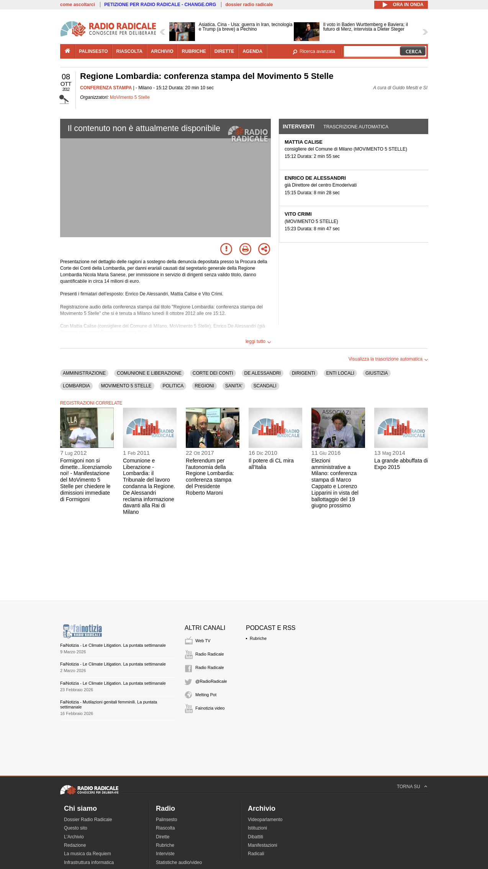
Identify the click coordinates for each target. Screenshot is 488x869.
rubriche (194, 51)
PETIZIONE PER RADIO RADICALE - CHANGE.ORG (160, 4)
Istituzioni (257, 828)
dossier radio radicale (249, 4)
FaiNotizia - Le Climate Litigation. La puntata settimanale (113, 645)
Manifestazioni (262, 845)
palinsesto (93, 51)
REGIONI (204, 386)
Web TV (202, 640)
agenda (252, 51)
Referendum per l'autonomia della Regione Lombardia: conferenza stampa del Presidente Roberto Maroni (210, 476)
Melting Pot (205, 694)
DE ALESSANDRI (262, 373)
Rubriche (258, 638)
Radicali (256, 853)
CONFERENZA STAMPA (106, 87)
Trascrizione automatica (355, 127)
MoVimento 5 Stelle (130, 97)
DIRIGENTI (303, 373)
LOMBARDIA (76, 386)
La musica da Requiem (87, 853)
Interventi (298, 126)
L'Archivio (74, 836)
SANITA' (233, 386)
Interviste (165, 853)
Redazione (75, 845)
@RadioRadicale (211, 681)
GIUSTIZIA (376, 373)
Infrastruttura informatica (89, 862)
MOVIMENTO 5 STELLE (126, 386)
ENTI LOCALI (340, 373)
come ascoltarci (77, 4)
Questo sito (75, 828)
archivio (162, 51)
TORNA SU (408, 786)
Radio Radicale (209, 654)
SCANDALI (265, 386)
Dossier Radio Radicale (88, 819)
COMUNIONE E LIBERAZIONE (149, 373)
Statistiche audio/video (179, 862)
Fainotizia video (209, 708)
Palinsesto (166, 819)
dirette (224, 51)
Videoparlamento (265, 819)
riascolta (129, 51)
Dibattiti (255, 836)
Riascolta (165, 828)
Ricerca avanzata (317, 51)
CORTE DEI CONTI (213, 373)
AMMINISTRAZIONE (84, 373)
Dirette (162, 836)
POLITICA (173, 386)
